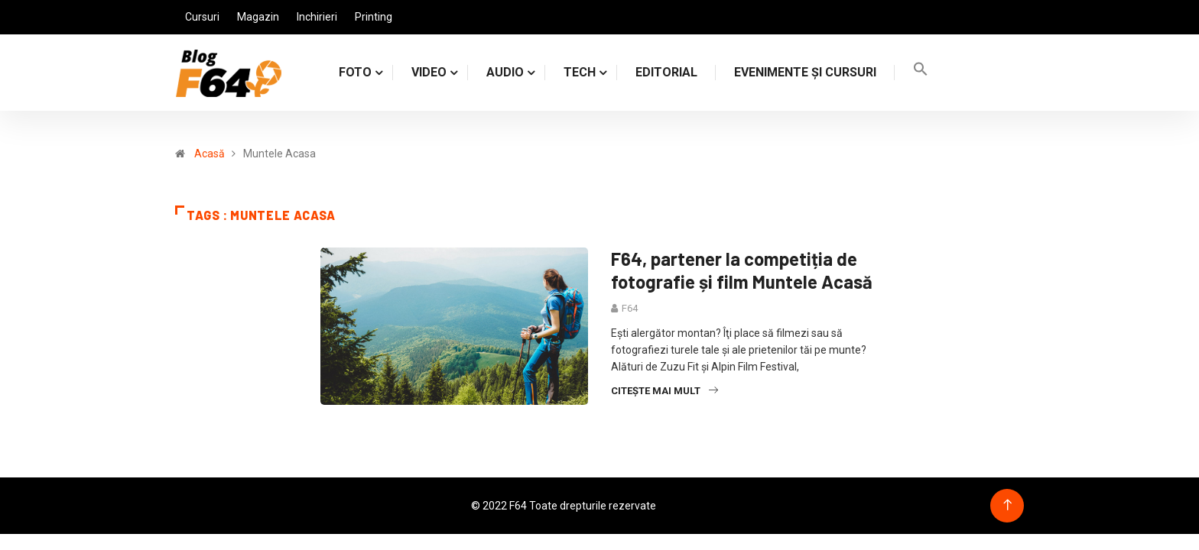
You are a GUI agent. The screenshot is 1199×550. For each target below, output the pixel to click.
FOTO (355, 72)
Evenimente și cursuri (805, 72)
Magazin (258, 17)
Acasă (209, 153)
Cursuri (202, 17)
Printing (373, 17)
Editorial (666, 72)
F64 (630, 308)
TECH (580, 72)
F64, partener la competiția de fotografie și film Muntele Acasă (741, 270)
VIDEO (429, 72)
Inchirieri (317, 17)
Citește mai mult (664, 390)
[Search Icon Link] (920, 72)
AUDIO (505, 72)
